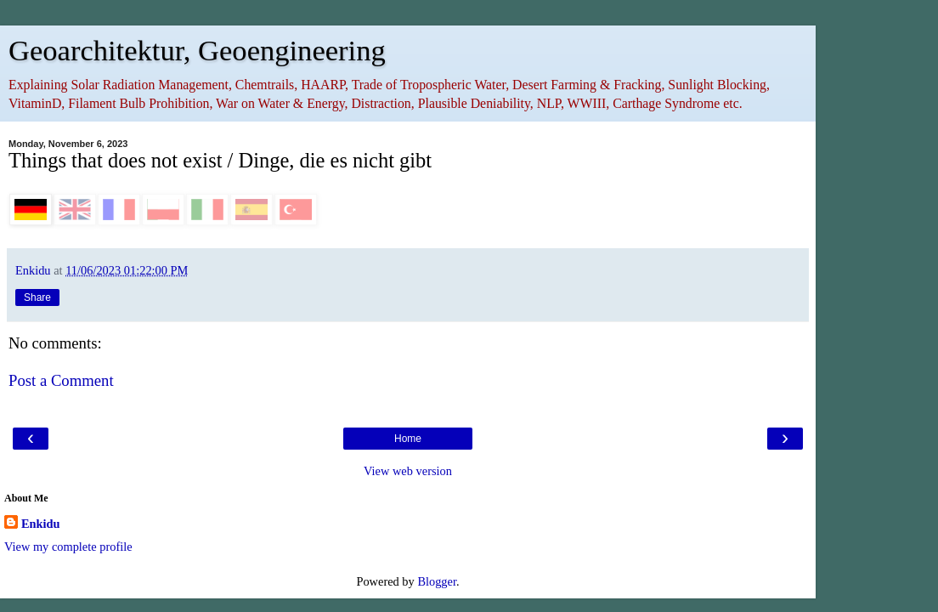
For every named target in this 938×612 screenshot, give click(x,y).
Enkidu (40, 523)
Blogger (436, 581)
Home (407, 439)
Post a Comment (61, 380)
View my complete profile (68, 546)
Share (37, 297)
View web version (408, 471)
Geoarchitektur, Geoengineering (197, 50)
